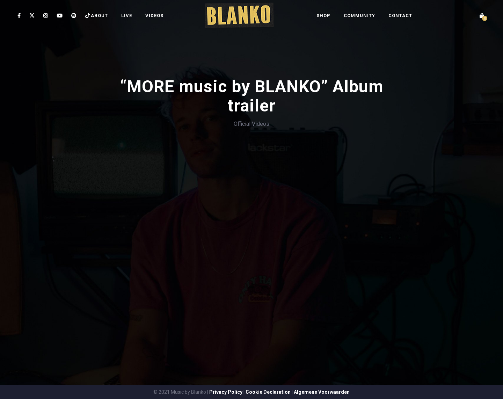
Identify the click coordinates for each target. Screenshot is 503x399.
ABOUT (99, 15)
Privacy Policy (225, 392)
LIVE (126, 15)
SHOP (323, 15)
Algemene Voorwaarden (322, 392)
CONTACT (400, 15)
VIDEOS (154, 15)
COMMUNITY (359, 15)
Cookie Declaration (268, 392)
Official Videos (251, 124)
